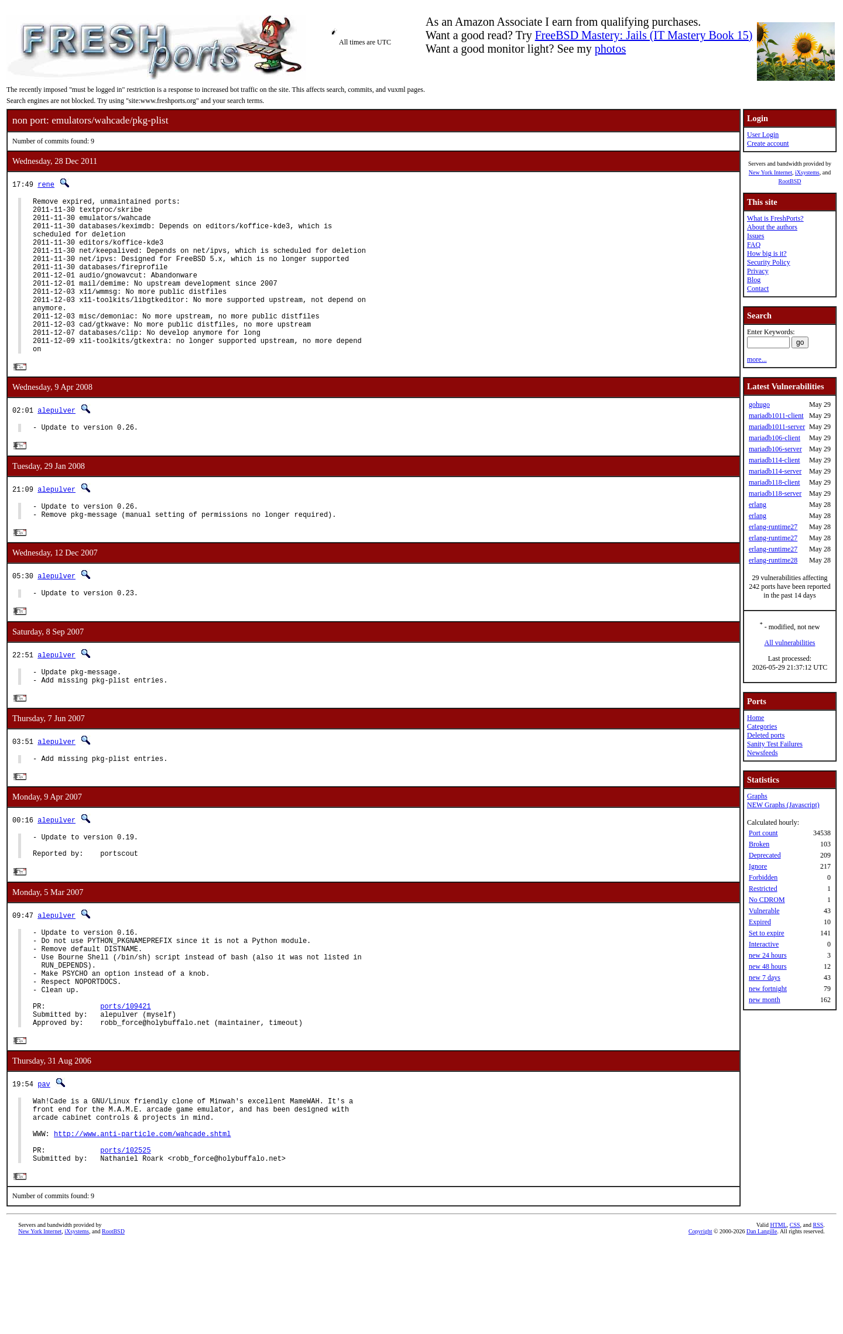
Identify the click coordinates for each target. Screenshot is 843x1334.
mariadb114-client (774, 460)
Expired (760, 922)
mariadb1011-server (777, 427)
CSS (795, 1314)
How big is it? (767, 253)
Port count (763, 833)
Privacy (758, 271)
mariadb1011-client (776, 415)
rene (45, 184)
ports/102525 (125, 1237)
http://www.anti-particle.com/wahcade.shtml (142, 1217)
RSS (818, 1314)
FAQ (753, 245)
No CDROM (767, 900)
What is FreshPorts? (775, 218)
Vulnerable (764, 911)
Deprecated (765, 855)
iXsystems (807, 172)
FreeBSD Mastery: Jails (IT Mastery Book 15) (644, 35)
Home (755, 718)
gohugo (759, 404)
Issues (755, 236)
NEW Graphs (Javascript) (783, 805)
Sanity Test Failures (775, 744)
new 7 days (764, 977)
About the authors (772, 227)
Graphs (757, 796)
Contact (758, 288)
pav (43, 1159)
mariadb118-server (775, 493)
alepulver (56, 444)
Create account (768, 143)
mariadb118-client (774, 482)
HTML (778, 1314)
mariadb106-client (774, 438)
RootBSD (790, 181)
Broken (759, 844)
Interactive (764, 944)
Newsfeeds (762, 753)
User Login (763, 135)
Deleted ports (765, 735)
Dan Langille (761, 1321)
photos (610, 48)
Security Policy (768, 262)
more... (757, 359)
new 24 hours (768, 955)
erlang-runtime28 (773, 560)
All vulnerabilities (790, 643)
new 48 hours (768, 966)
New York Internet (770, 172)
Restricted (763, 888)
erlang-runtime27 (773, 527)
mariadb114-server (775, 471)
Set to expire (766, 933)
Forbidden (763, 877)
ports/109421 (125, 1077)
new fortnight (768, 989)
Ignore (758, 866)
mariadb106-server (775, 449)
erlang (757, 504)
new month (764, 1000)
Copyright (700, 1321)
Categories (762, 726)
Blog (753, 280)
